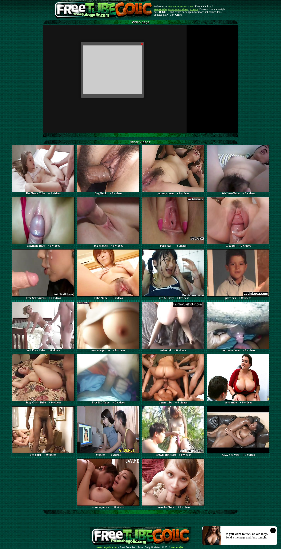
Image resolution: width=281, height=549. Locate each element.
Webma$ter (178, 547)
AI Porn (194, 9)
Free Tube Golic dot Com (180, 6)
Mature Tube (160, 9)
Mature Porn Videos (178, 9)
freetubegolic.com (106, 547)
